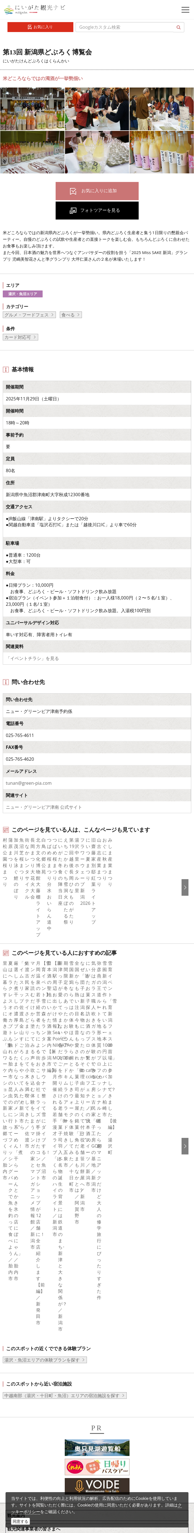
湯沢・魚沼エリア (22, 293)
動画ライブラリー (43, 1457)
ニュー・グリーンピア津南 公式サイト (44, 807)
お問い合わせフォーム (47, 1487)
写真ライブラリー (43, 1442)
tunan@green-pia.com (29, 783)
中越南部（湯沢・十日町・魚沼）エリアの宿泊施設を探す (62, 1192)
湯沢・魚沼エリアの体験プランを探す (42, 1157)
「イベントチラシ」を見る (32, 658)
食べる (68, 315)
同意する (20, 1521)
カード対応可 (17, 337)
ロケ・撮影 (36, 1472)
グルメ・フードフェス (26, 315)
